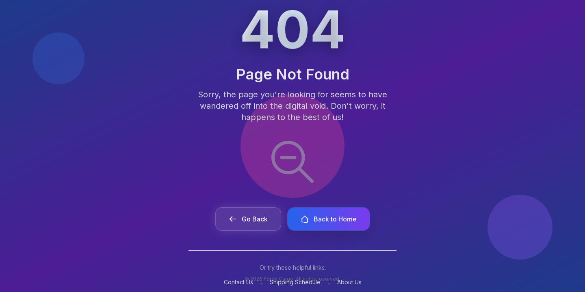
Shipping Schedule (295, 282)
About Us (349, 282)
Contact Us (238, 282)
